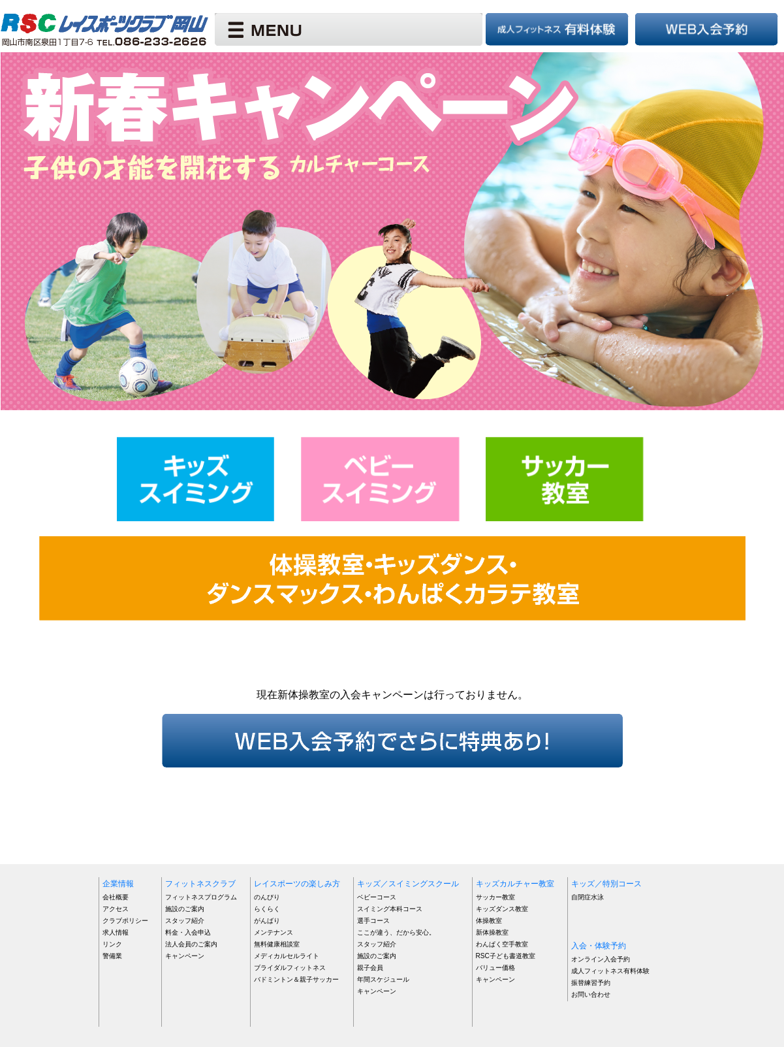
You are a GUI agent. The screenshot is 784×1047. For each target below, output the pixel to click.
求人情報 (115, 932)
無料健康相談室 (277, 944)
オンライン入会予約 (600, 959)
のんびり (267, 897)
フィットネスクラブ (200, 883)
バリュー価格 (495, 967)
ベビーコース (376, 897)
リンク (112, 944)
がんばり (267, 920)
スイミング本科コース (389, 908)
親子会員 (370, 967)
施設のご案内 (184, 908)
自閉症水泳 (587, 897)
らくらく (267, 908)
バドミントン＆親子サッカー (296, 979)
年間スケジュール (383, 979)
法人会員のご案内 (191, 944)
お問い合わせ (590, 994)
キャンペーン (184, 955)
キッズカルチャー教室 (515, 883)
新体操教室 (492, 932)
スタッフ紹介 (184, 920)
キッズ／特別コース (606, 883)
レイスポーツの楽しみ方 (297, 883)
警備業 (112, 955)
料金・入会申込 (188, 932)
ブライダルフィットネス (290, 967)
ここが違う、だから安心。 (396, 932)
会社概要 (115, 897)
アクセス (115, 908)
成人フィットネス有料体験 (610, 971)
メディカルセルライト (286, 955)
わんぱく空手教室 (502, 944)
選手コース (373, 920)
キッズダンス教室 (502, 908)
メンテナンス (273, 932)
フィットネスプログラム (201, 897)
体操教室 (489, 920)
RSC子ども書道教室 (505, 955)
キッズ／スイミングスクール (408, 883)
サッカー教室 (495, 897)
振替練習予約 (590, 982)
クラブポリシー (125, 920)
